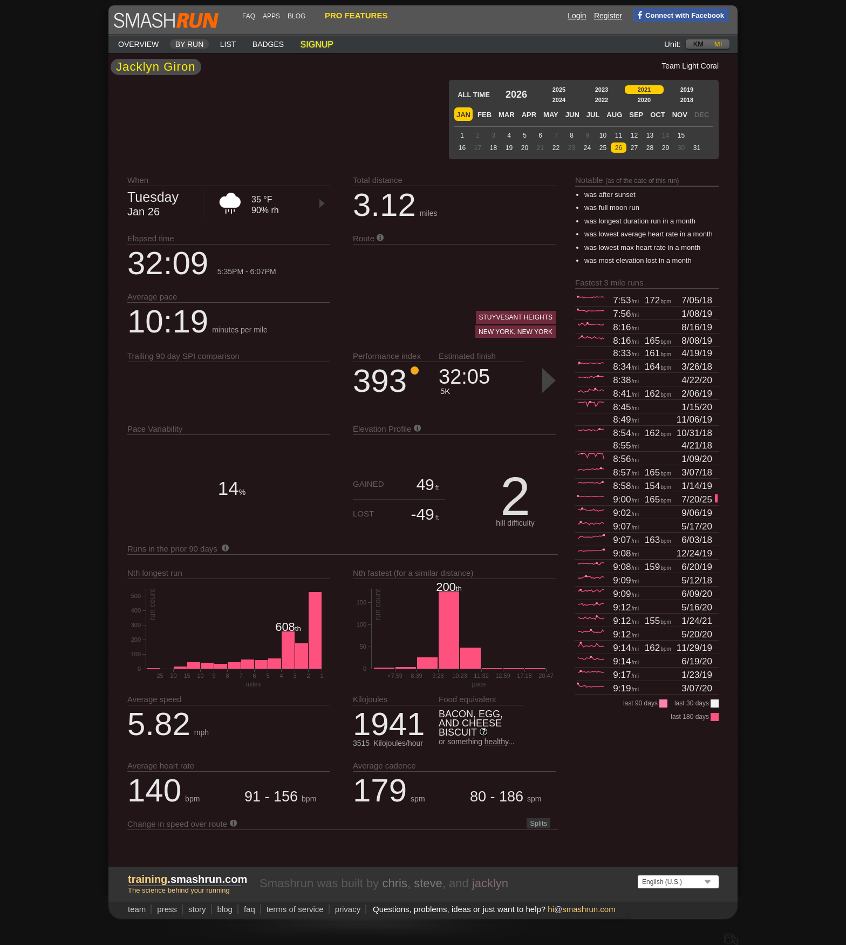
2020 (644, 100)
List (228, 44)
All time (474, 95)
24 (587, 148)
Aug (614, 115)
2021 (644, 89)
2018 (686, 100)
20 (524, 148)
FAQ (248, 16)
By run (189, 44)
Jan (463, 115)
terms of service (295, 909)
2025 (558, 89)
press (167, 909)
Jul (593, 115)
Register (608, 15)
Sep (636, 115)
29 (665, 148)
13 (649, 135)
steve (428, 883)
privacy (348, 909)
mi (718, 44)
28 (649, 148)
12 (634, 135)
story (197, 909)
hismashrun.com (581, 909)
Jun (572, 115)
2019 (686, 89)
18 (493, 148)
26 (618, 148)
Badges (268, 44)
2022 (601, 100)
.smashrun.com (187, 879)
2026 (516, 94)
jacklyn (490, 883)
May (550, 115)
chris (394, 883)
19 (509, 148)
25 (602, 148)
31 (696, 148)
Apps (271, 16)
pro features (356, 15)
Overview (138, 44)
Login (577, 15)
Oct (657, 115)
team (137, 909)
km (698, 44)
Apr (529, 115)
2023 (601, 89)
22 (556, 148)
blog (296, 16)
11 (618, 135)
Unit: (672, 44)
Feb (484, 115)
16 (462, 148)
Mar (507, 115)
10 (602, 135)
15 (681, 135)
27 (634, 148)
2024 (558, 100)
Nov (679, 115)
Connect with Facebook (678, 14)
